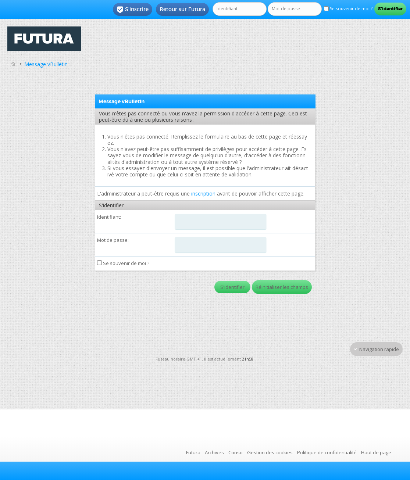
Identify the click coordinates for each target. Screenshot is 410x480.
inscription (203, 193)
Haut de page (376, 452)
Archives (214, 452)
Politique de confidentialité (327, 452)
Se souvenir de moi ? (123, 263)
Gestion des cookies (270, 452)
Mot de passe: (113, 240)
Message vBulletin (46, 64)
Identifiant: (109, 217)
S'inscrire (133, 9)
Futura (193, 452)
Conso (235, 452)
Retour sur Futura (182, 9)
